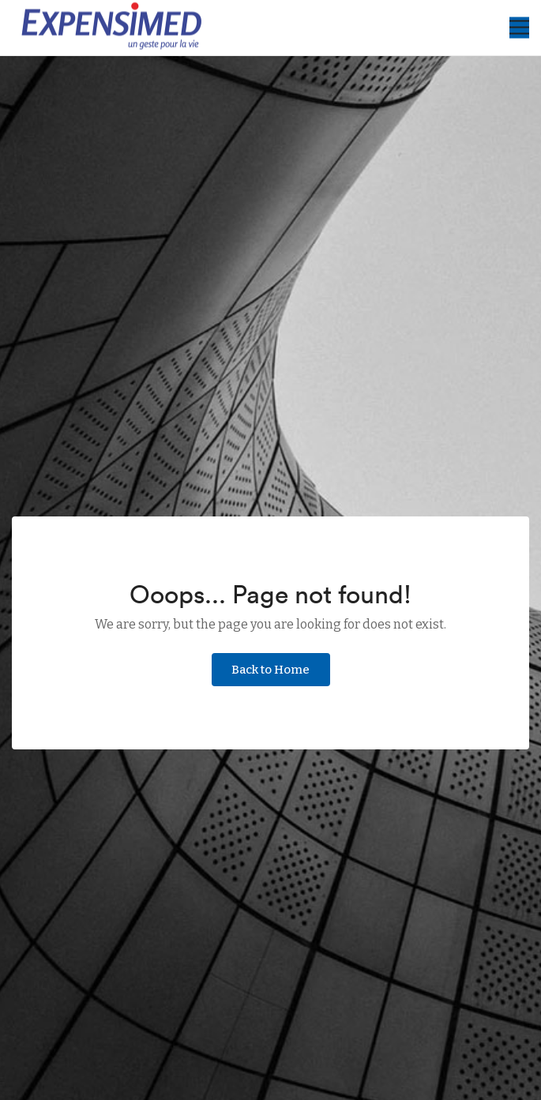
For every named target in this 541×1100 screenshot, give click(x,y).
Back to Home (270, 670)
